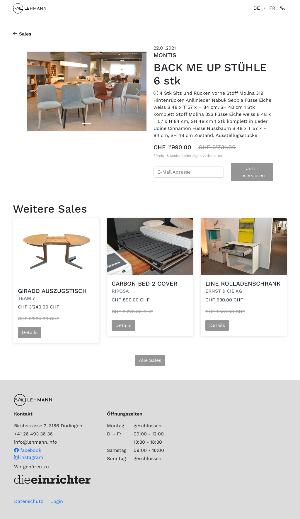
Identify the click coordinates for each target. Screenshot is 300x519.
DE (256, 8)
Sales (22, 34)
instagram (28, 457)
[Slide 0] (86, 123)
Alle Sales (150, 360)
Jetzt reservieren (252, 172)
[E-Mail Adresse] (189, 172)
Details (30, 332)
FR (272, 8)
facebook (27, 450)
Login (56, 501)
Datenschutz (28, 501)
